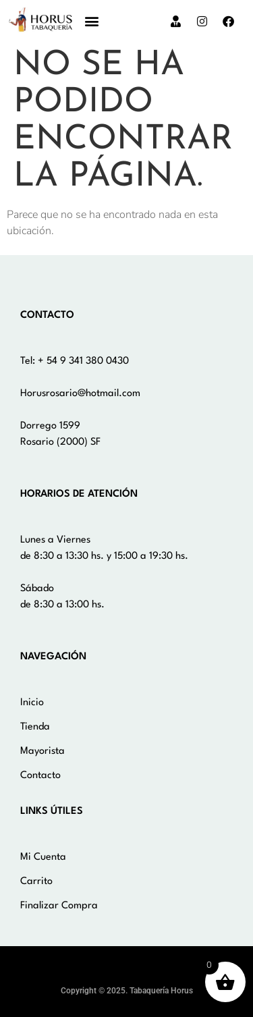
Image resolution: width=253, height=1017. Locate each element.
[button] (92, 21)
